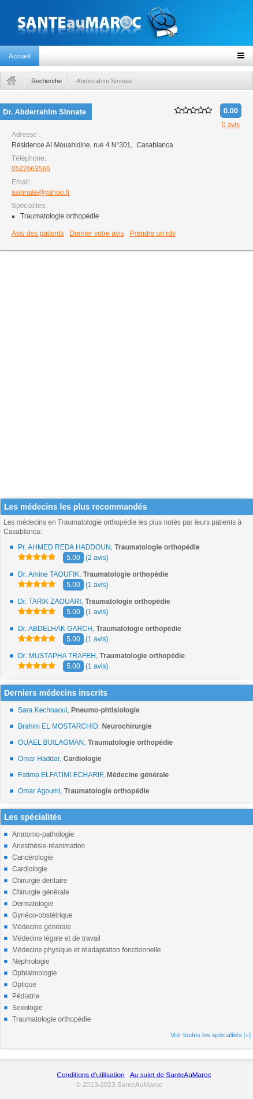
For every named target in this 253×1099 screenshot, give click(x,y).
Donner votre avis (97, 233)
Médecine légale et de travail (56, 938)
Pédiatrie (25, 996)
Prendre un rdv (153, 233)
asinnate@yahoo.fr (41, 192)
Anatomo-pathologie (43, 834)
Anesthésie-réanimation (48, 846)
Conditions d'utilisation (90, 1075)
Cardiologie (29, 869)
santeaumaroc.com (126, 23)
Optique (24, 985)
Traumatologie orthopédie (51, 1019)
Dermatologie (32, 904)
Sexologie (27, 1008)
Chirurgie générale (40, 892)
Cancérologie (32, 857)
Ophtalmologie (34, 973)
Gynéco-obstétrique (42, 915)
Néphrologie (31, 961)
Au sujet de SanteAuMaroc (170, 1075)
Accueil (20, 56)
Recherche (46, 80)
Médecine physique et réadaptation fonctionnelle (86, 950)
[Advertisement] (122, 375)
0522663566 (31, 169)
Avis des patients (38, 233)
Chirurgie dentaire (39, 881)
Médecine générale (41, 927)
